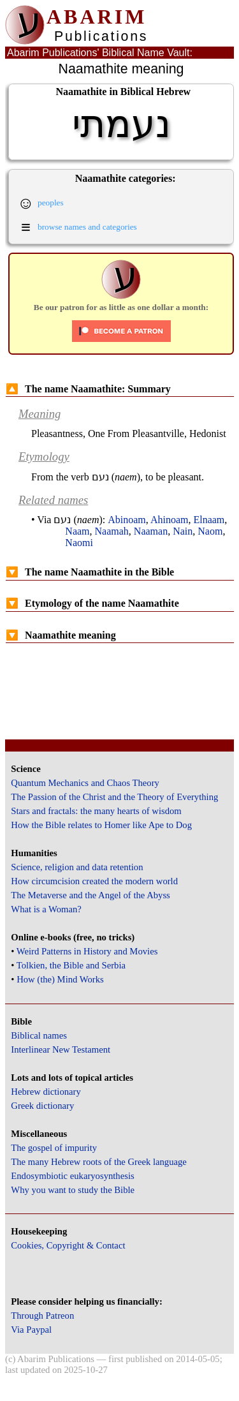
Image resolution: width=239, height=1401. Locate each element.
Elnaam (208, 519)
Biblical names (39, 1035)
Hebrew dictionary (45, 1091)
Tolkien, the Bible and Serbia (71, 965)
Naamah (112, 531)
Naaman (151, 531)
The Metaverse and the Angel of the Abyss (90, 895)
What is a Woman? (46, 909)
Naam (77, 531)
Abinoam (127, 519)
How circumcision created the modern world (94, 881)
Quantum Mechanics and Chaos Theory (85, 783)
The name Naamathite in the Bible (90, 572)
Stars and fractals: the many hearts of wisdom (96, 811)
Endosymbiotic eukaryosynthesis (72, 1176)
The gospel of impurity (54, 1148)
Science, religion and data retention (77, 867)
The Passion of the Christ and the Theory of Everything (114, 797)
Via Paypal (31, 1329)
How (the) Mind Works (60, 979)
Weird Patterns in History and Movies (87, 951)
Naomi (79, 542)
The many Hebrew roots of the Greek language (99, 1162)
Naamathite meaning (61, 635)
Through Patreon (42, 1315)
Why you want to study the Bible (72, 1190)
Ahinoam (169, 519)
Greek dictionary (42, 1106)
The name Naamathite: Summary (88, 388)
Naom (210, 531)
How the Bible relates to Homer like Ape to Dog (101, 825)
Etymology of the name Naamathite (92, 603)
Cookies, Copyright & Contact (68, 1245)
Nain (182, 531)
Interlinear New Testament (60, 1049)
